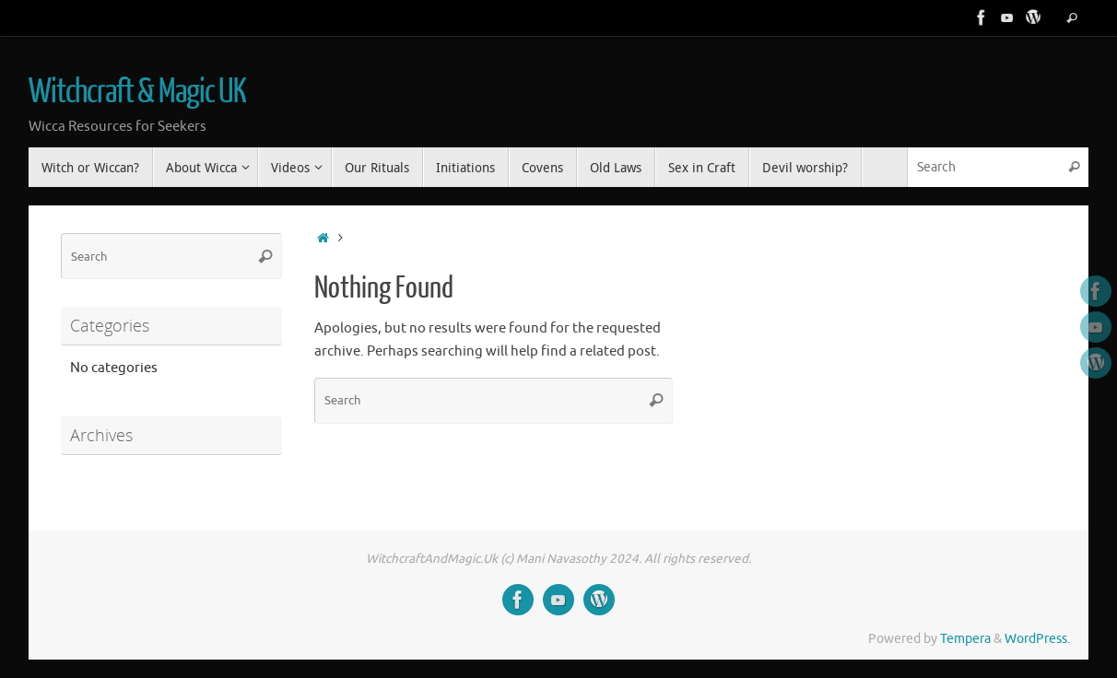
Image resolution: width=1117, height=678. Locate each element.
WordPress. (1037, 639)
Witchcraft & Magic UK (137, 92)
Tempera (965, 639)
